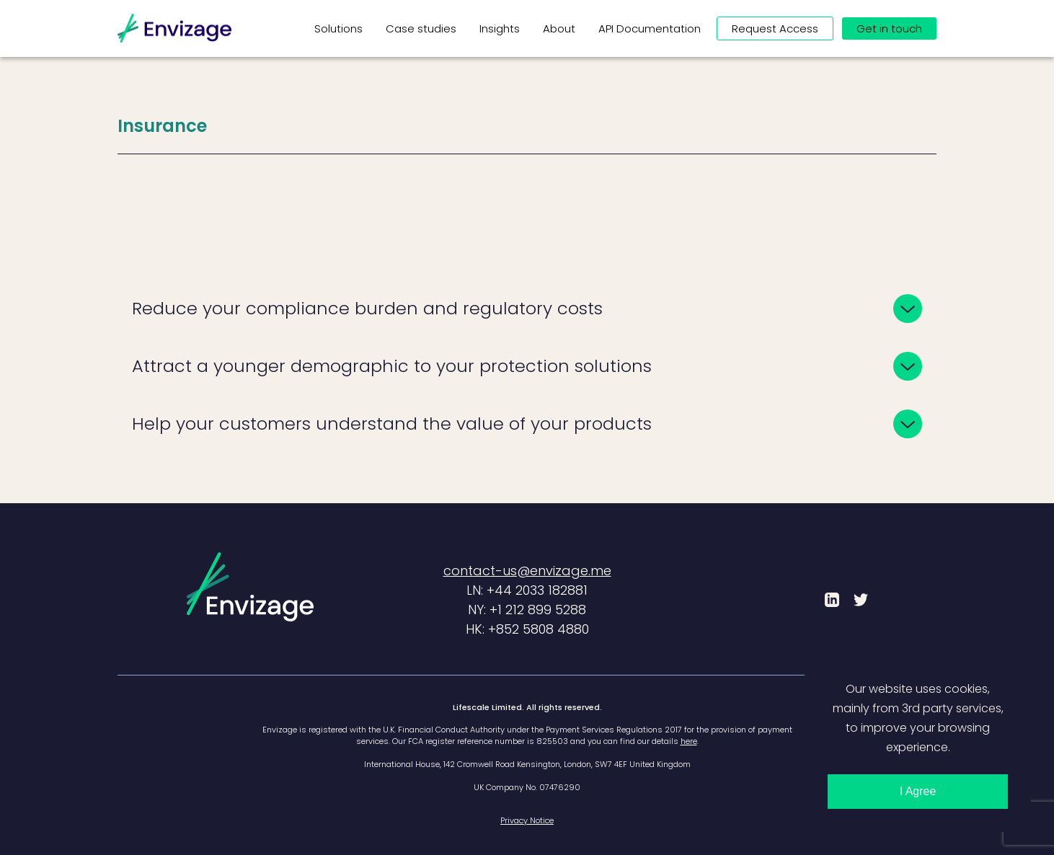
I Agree (918, 791)
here (689, 741)
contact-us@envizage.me (527, 571)
